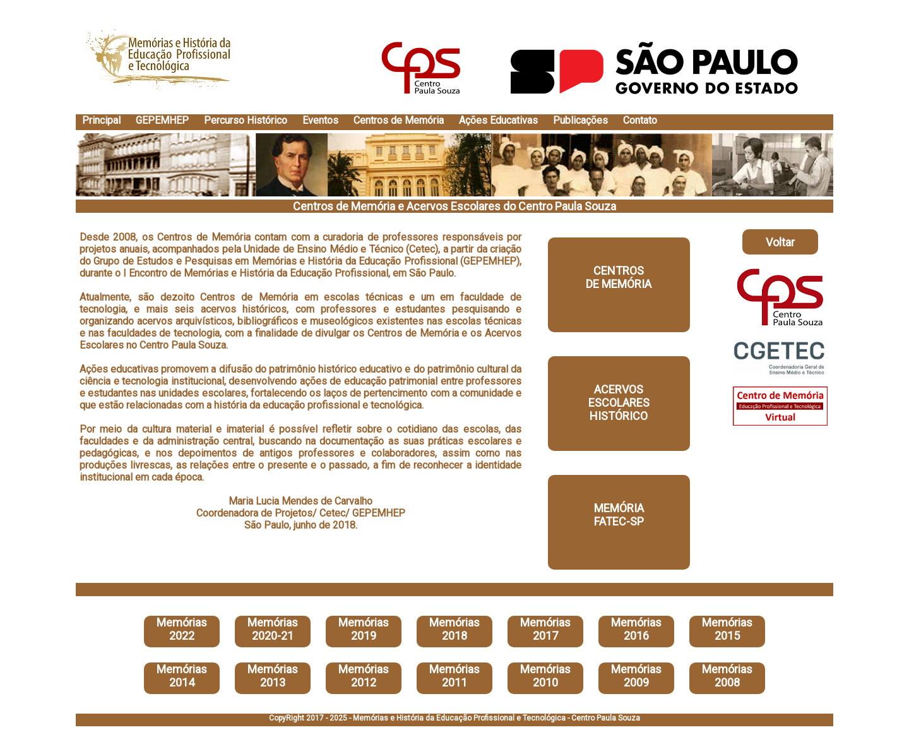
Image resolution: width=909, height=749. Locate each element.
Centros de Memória (399, 120)
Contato (640, 120)
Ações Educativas (498, 120)
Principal (101, 120)
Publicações (580, 120)
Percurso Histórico (245, 120)
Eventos (320, 120)
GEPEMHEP (162, 120)
